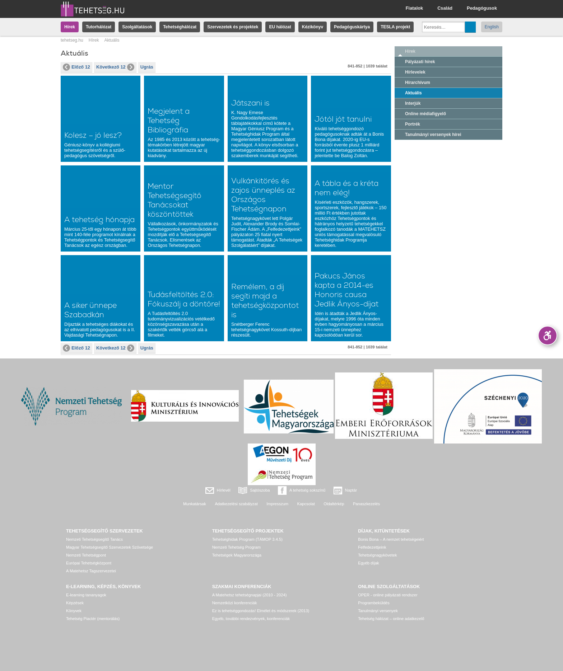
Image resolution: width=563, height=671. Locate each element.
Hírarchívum (417, 82)
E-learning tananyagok (86, 595)
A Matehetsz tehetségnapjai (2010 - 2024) (249, 595)
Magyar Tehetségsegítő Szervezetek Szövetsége (109, 547)
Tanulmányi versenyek (378, 611)
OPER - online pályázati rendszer (387, 595)
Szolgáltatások (137, 26)
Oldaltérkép (334, 504)
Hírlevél (224, 490)
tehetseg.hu (72, 40)
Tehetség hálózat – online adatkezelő (391, 618)
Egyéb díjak (368, 563)
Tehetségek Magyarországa (236, 555)
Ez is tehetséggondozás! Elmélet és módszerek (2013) (261, 611)
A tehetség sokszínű (307, 490)
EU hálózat (280, 26)
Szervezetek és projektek (232, 26)
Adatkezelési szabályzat (236, 504)
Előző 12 (76, 67)
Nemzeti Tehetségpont (86, 555)
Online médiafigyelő (425, 113)
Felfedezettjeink (372, 547)
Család (444, 8)
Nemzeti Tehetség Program (236, 547)
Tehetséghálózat (179, 26)
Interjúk (412, 103)
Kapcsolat (306, 504)
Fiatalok (414, 8)
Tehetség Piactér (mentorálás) (93, 618)
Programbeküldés (374, 603)
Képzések (75, 603)
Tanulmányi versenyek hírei (433, 134)
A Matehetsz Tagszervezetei (91, 571)
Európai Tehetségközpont (88, 563)
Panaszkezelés (366, 504)
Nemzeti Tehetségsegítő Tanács (94, 539)
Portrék (412, 124)
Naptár (351, 490)
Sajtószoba (260, 490)
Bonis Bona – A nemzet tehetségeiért (391, 539)
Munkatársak (194, 504)
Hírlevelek (415, 72)
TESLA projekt (395, 26)
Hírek (69, 26)
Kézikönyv (312, 26)
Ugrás (146, 67)
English (492, 26)
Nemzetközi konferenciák (234, 603)
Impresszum (277, 504)
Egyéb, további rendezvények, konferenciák (251, 618)
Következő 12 (115, 67)
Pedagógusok (482, 8)
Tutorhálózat (98, 26)
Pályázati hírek (420, 61)
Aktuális (413, 92)
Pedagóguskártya (352, 26)
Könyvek (74, 611)
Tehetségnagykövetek (377, 555)
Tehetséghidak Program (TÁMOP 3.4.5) (247, 539)
